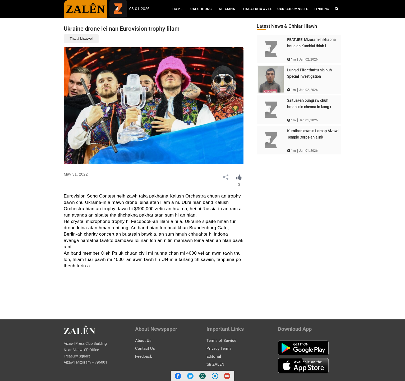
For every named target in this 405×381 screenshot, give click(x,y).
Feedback (143, 356)
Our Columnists (292, 9)
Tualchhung (200, 9)
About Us (143, 340)
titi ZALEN (215, 364)
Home (178, 8)
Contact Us (145, 348)
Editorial (213, 356)
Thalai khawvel (81, 38)
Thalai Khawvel (256, 9)
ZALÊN (85, 9)
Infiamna (226, 9)
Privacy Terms (219, 348)
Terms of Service (221, 340)
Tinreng (321, 9)
